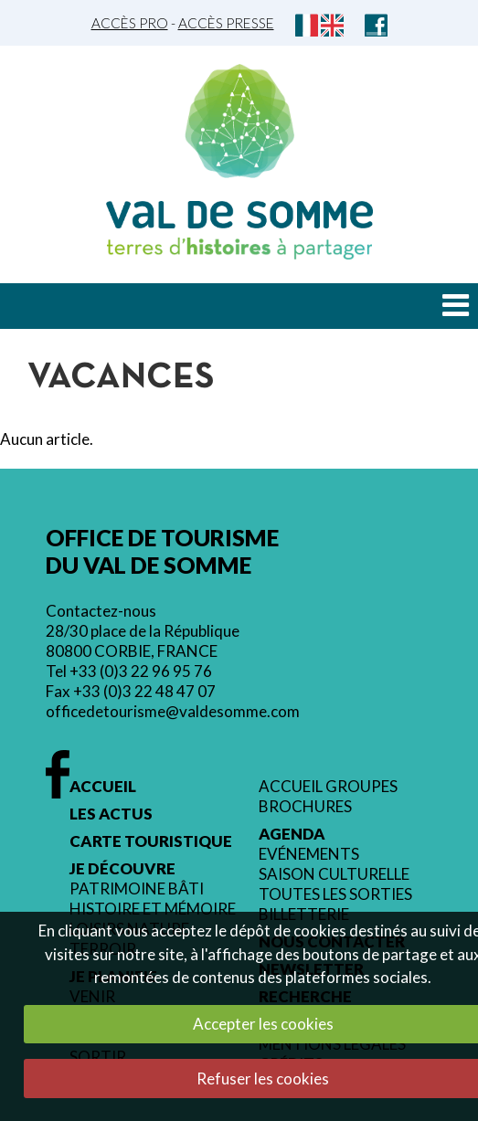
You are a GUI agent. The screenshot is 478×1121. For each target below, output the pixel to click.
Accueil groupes (328, 786)
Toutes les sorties (335, 894)
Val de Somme (239, 214)
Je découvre (122, 869)
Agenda (292, 834)
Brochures (305, 807)
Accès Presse (226, 23)
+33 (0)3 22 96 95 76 (140, 671)
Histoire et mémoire (152, 909)
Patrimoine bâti (136, 889)
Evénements (309, 854)
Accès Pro (129, 23)
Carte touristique (150, 841)
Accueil (102, 786)
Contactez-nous (101, 610)
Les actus (111, 814)
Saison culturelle (334, 874)
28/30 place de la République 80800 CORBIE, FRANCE (142, 641)
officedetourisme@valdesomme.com (173, 711)
